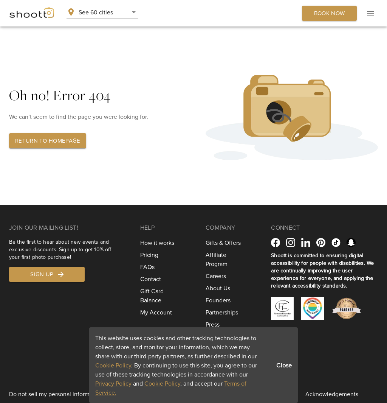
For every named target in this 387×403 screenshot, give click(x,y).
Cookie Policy (113, 365)
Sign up (47, 274)
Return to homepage (47, 141)
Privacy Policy (113, 383)
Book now (329, 13)
